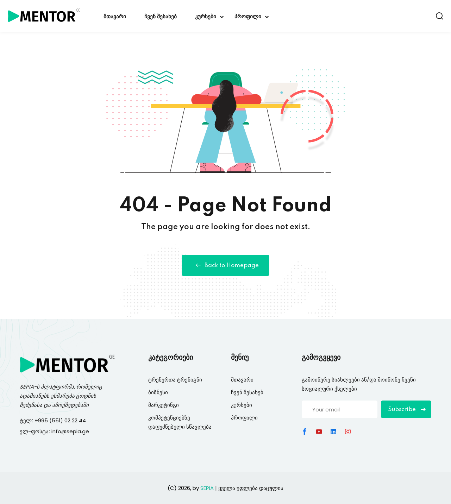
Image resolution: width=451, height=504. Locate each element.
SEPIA (27, 386)
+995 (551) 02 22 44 (61, 420)
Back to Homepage (225, 265)
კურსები (205, 17)
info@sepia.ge (70, 431)
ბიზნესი (158, 392)
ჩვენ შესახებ (160, 17)
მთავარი (115, 17)
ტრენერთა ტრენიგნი (175, 379)
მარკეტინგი (163, 405)
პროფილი (247, 17)
